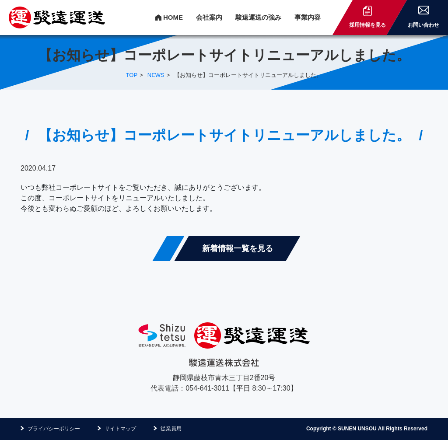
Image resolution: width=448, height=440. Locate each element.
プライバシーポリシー (54, 429)
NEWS (155, 75)
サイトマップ (120, 429)
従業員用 (171, 429)
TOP (132, 75)
